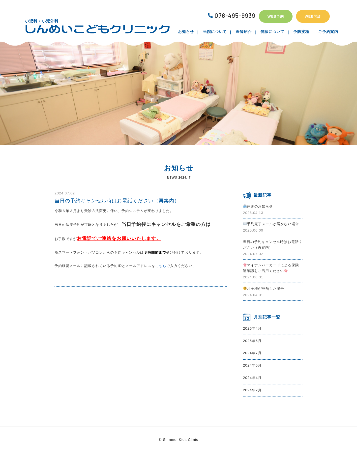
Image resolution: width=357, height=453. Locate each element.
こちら (160, 266)
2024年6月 (252, 365)
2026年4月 (252, 328)
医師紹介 (245, 31)
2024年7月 (252, 353)
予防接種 (298, 31)
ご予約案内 (323, 31)
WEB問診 (313, 16)
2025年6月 (252, 341)
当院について (218, 31)
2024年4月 (252, 378)
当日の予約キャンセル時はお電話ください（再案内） (117, 200)
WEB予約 (276, 16)
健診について (271, 31)
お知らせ (191, 31)
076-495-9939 (231, 15)
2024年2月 (252, 390)
